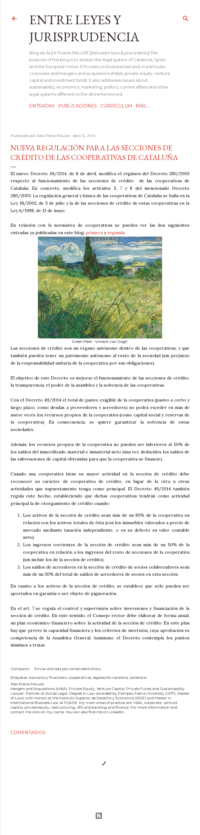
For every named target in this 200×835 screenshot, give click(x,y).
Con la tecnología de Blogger (98, 815)
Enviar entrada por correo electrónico (67, 668)
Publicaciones (77, 106)
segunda (116, 232)
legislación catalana (110, 677)
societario (138, 677)
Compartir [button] (20, 668)
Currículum (116, 106)
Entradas (42, 106)
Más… (142, 106)
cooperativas (80, 677)
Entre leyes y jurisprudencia (84, 28)
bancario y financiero (48, 677)
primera (94, 232)
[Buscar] (185, 17)
